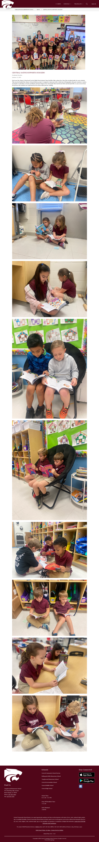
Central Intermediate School (49, 782)
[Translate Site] (79, 4)
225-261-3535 (10, 796)
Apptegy (52, 840)
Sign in (94, 4)
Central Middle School (47, 785)
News (38, 9)
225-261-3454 (12, 794)
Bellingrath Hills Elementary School (51, 776)
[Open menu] (58, 4)
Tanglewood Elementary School (24, 9)
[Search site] (87, 4)
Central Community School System (51, 773)
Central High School (47, 788)
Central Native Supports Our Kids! (52, 9)
